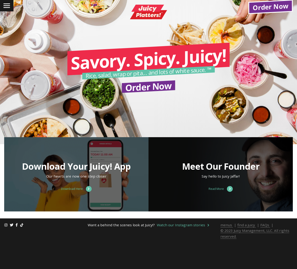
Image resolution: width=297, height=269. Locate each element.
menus (226, 255)
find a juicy (246, 255)
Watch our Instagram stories (183, 255)
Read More (221, 219)
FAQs (265, 255)
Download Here (76, 219)
